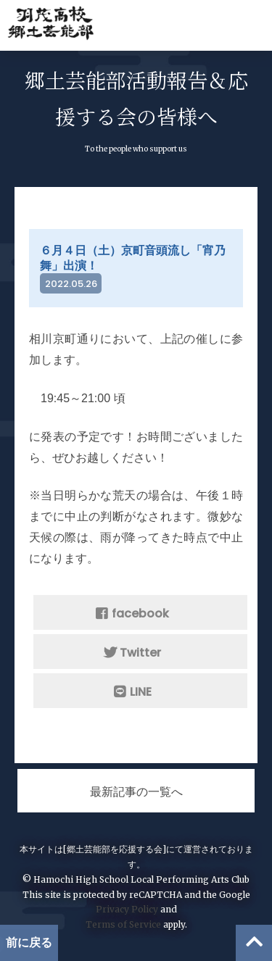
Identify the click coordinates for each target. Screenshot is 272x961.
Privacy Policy (127, 909)
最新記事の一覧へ (136, 792)
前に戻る (29, 942)
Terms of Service (123, 924)
